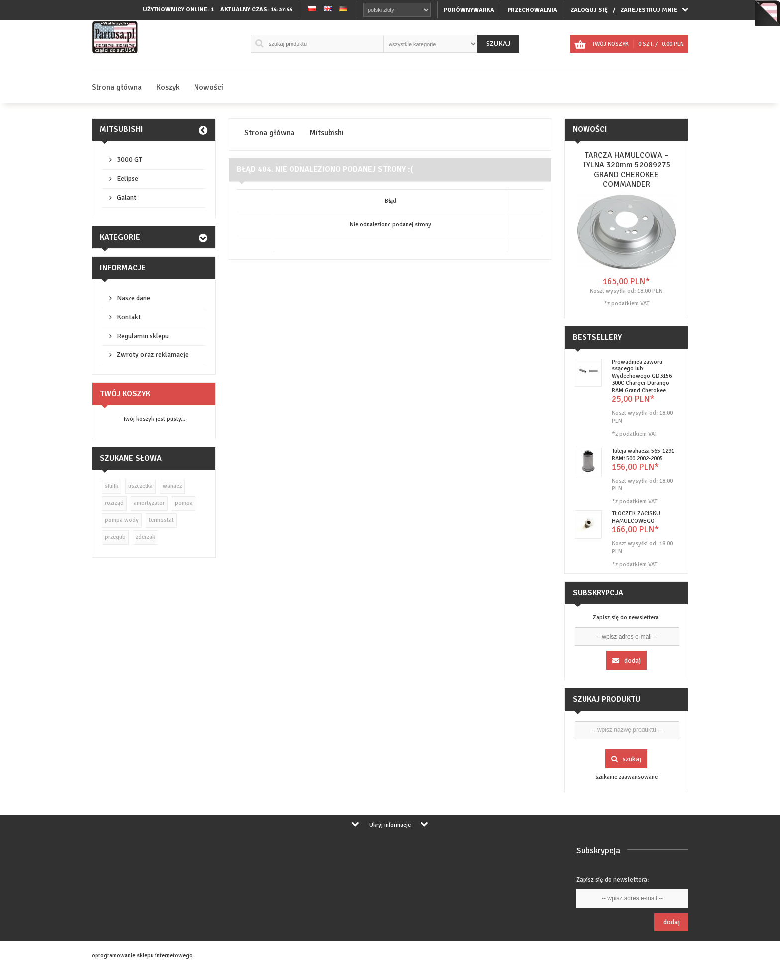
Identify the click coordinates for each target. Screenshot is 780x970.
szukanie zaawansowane (626, 777)
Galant (126, 197)
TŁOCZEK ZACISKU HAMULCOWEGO (636, 517)
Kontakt (129, 317)
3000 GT (129, 159)
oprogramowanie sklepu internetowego (142, 955)
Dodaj (626, 660)
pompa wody (122, 520)
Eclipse (127, 178)
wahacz (172, 486)
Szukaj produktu (606, 699)
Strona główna (117, 87)
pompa (184, 503)
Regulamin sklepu (143, 336)
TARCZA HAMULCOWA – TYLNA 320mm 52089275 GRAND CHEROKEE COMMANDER (627, 169)
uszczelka (140, 486)
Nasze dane (133, 298)
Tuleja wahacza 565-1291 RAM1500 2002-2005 (643, 454)
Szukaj (498, 43)
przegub (115, 537)
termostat (161, 520)
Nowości (208, 87)
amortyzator (149, 503)
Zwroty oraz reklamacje (153, 354)
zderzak (145, 537)
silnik (111, 486)
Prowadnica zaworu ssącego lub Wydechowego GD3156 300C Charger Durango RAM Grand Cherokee (642, 376)
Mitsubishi (121, 129)
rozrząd (114, 503)
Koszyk (168, 87)
